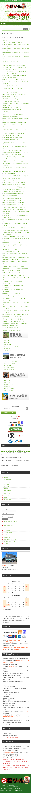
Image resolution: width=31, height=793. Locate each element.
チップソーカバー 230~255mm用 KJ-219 (12, 150)
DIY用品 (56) (7, 380)
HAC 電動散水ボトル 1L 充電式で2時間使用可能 (14, 94)
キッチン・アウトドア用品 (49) (11, 346)
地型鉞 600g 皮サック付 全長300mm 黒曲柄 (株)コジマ (16, 207)
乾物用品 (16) (7, 344)
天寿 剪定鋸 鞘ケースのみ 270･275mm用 (12, 42)
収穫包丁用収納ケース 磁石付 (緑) (11, 96)
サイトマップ (7, 530)
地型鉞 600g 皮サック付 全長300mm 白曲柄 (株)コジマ (16, 209)
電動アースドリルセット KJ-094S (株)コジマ (13, 79)
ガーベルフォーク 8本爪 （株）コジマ (12, 154)
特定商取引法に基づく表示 (10, 539)
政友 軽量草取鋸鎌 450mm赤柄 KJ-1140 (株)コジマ (15, 65)
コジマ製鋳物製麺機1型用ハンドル (11, 251)
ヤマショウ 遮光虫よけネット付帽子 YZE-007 (13, 133)
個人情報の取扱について (9, 541)
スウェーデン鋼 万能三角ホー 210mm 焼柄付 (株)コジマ (16, 227)
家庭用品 (6, 488)
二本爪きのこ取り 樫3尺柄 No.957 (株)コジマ (13, 191)
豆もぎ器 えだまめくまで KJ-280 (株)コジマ (13, 330)
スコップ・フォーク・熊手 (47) (11, 361)
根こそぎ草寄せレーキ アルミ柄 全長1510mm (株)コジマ (16, 314)
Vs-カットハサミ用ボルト (9, 173)
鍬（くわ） (6, 484)
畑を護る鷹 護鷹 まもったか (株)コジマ (12, 327)
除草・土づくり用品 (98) (10, 363)
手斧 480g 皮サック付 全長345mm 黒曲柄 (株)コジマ (15, 272)
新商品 (5, 497)
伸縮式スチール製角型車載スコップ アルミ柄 (13, 266)
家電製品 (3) (7, 348)
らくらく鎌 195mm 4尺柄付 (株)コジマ (12, 189)
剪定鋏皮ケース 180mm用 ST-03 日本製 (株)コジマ (15, 323)
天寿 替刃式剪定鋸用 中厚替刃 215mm (12, 198)
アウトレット (7, 495)
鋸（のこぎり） (7, 479)
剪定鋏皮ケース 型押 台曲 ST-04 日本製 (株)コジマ (15, 321)
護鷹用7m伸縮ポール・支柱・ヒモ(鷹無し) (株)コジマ (15, 152)
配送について (7, 537)
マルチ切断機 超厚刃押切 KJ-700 (10, 139)
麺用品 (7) (6, 340)
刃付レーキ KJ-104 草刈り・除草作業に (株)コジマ (15, 236)
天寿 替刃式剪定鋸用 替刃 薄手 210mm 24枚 (13, 204)
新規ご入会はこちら (8, 525)
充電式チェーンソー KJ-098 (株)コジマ (12, 107)
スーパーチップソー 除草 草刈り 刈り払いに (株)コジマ (16, 175)
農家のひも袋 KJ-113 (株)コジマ (11, 249)
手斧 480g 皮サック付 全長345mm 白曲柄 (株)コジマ (15, 275)
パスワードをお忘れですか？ (10, 521)
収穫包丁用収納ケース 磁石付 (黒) (11, 99)
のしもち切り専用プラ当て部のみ (11, 86)
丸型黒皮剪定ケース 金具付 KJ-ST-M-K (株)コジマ (14, 171)
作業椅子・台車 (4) (8, 384)
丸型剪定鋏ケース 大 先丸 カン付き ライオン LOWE (15, 161)
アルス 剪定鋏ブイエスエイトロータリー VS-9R (14, 182)
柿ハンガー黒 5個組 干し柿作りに (11, 101)
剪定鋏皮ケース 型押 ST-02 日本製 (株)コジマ (13, 319)
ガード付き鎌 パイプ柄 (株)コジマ (11, 135)
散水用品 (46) (7, 365)
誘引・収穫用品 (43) (9, 367)
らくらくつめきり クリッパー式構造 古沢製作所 (14, 187)
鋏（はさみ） (7, 482)
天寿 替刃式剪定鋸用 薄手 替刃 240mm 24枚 (13, 202)
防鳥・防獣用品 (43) (9, 369)
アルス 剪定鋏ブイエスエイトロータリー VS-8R (14, 184)
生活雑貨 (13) (7, 350)
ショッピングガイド (8, 532)
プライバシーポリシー (8, 11)
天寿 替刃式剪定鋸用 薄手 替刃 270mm (12, 200)
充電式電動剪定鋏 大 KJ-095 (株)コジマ (12, 109)
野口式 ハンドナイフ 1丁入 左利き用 (11, 270)
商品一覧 (5, 40)
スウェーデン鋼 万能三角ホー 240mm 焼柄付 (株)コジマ (16, 230)
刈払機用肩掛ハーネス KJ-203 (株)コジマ (12, 316)
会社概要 (6, 543)
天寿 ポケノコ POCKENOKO (10, 264)
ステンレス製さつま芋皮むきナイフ (11, 242)
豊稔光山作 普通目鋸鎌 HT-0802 (10, 325)
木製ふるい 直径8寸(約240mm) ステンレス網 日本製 (15, 261)
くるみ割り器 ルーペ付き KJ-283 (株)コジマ (13, 116)
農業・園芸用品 (7, 490)
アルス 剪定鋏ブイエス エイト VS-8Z (11, 180)
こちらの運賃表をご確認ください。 (11, 737)
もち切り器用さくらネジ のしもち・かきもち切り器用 (15, 268)
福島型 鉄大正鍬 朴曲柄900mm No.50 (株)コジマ (14, 122)
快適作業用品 (7, 493)
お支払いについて (8, 534)
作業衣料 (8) (7, 386)
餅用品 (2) (6, 342)
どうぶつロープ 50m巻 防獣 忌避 (10, 92)
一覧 (29, 445)
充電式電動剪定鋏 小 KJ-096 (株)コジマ (12, 112)
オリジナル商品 (7, 499)
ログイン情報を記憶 (7, 517)
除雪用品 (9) (7, 382)
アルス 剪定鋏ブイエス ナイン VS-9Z (11, 178)
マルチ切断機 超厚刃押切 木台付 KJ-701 (12, 137)
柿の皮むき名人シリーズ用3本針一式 (11, 293)
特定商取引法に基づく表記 (21, 11)
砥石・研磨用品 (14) (9, 388)
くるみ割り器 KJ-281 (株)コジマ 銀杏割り (12, 296)
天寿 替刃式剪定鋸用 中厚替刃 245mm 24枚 (13, 195)
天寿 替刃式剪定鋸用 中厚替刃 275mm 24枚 (13, 193)
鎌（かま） (6, 486)
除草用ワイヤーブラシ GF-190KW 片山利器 (13, 114)
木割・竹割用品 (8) (8, 390)
